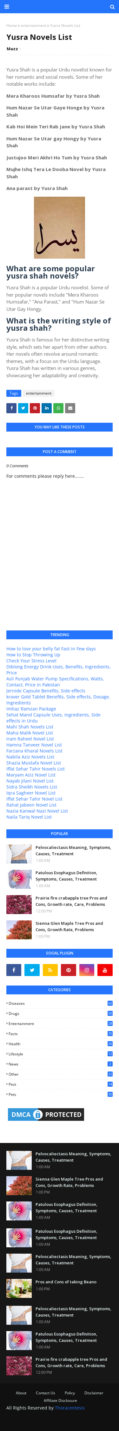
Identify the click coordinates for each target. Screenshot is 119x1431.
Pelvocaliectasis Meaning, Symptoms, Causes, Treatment (73, 850)
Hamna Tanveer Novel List (34, 745)
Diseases (61, 1003)
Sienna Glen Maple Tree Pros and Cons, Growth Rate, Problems (69, 926)
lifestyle (61, 1054)
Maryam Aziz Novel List (31, 775)
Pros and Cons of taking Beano (66, 1282)
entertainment (33, 25)
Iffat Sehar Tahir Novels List (35, 769)
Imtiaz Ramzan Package (31, 709)
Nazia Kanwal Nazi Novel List (37, 811)
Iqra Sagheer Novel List (31, 793)
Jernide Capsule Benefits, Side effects (45, 691)
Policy (70, 1393)
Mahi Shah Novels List (29, 727)
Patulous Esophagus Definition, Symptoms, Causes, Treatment (66, 876)
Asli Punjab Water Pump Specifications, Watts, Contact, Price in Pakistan (55, 682)
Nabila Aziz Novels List (30, 757)
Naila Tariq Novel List (29, 817)
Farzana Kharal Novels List (34, 751)
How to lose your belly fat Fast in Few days (51, 649)
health (61, 1044)
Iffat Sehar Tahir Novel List (34, 799)
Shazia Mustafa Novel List (33, 763)
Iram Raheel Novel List (30, 739)
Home (11, 25)
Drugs (61, 1013)
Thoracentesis (70, 1408)
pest (61, 1084)
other (61, 1074)
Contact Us (45, 1393)
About (21, 1393)
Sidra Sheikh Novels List (31, 787)
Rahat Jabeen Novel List (31, 805)
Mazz (12, 49)
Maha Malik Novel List (29, 733)
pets (61, 1094)
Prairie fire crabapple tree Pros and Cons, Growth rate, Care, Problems (71, 901)
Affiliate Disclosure (60, 1400)
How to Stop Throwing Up (33, 655)
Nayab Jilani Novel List (30, 781)
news (61, 1064)
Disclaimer (93, 1393)
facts (61, 1033)
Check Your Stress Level (31, 661)
